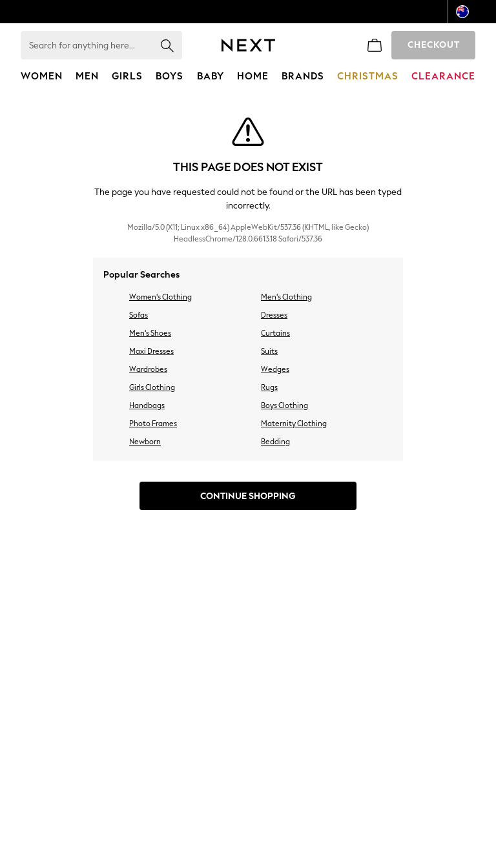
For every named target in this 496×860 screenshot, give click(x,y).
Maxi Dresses (151, 351)
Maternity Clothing (294, 423)
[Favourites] (312, 45)
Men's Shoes (150, 333)
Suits (269, 351)
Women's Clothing (160, 297)
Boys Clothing (284, 405)
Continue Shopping (248, 496)
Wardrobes (148, 369)
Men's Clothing (286, 297)
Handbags (147, 405)
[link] (343, 45)
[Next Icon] (248, 45)
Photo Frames (153, 423)
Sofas (138, 315)
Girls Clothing (152, 387)
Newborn (145, 441)
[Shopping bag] (374, 45)
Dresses (274, 315)
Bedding (275, 441)
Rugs (269, 387)
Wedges (275, 369)
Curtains (275, 333)
